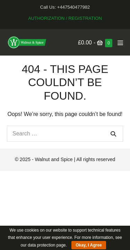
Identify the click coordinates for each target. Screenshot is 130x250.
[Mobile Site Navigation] (120, 42)
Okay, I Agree (89, 245)
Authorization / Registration (65, 18)
